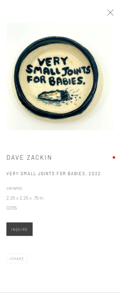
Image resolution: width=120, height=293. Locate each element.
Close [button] (110, 14)
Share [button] (18, 260)
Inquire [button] (19, 231)
